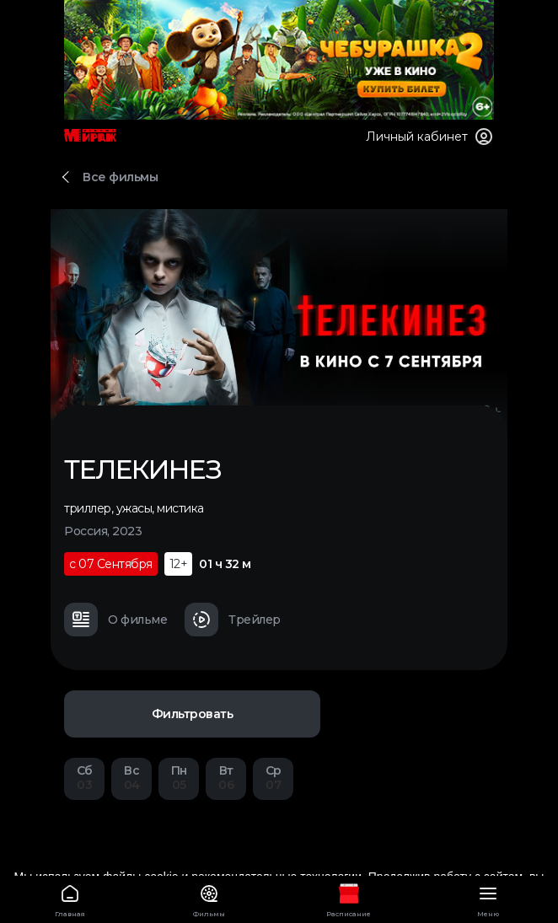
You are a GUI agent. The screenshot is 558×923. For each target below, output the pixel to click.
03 (84, 777)
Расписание (349, 898)
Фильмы (210, 898)
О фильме (115, 619)
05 (178, 777)
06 (225, 777)
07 (273, 777)
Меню (489, 898)
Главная (70, 898)
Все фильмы (120, 177)
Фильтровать (192, 714)
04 (131, 777)
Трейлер (233, 619)
